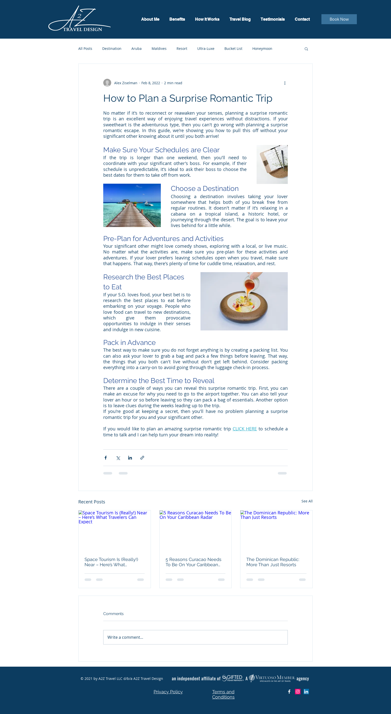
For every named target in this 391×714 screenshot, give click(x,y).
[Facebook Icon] (289, 691)
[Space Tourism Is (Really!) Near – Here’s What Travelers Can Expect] (115, 530)
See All (307, 501)
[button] (306, 49)
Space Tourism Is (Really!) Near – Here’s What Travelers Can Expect (111, 562)
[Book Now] (339, 19)
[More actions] (285, 83)
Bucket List (233, 48)
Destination (111, 48)
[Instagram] (297, 691)
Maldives (159, 48)
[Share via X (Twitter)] (117, 457)
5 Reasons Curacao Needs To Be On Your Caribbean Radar (193, 562)
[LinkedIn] (306, 691)
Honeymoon (262, 48)
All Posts (85, 48)
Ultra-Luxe (205, 48)
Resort (182, 48)
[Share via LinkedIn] (130, 457)
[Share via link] (142, 457)
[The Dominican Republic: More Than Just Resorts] (276, 530)
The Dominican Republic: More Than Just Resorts (272, 562)
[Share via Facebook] (105, 457)
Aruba (136, 48)
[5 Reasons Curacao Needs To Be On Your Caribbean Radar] (196, 530)
